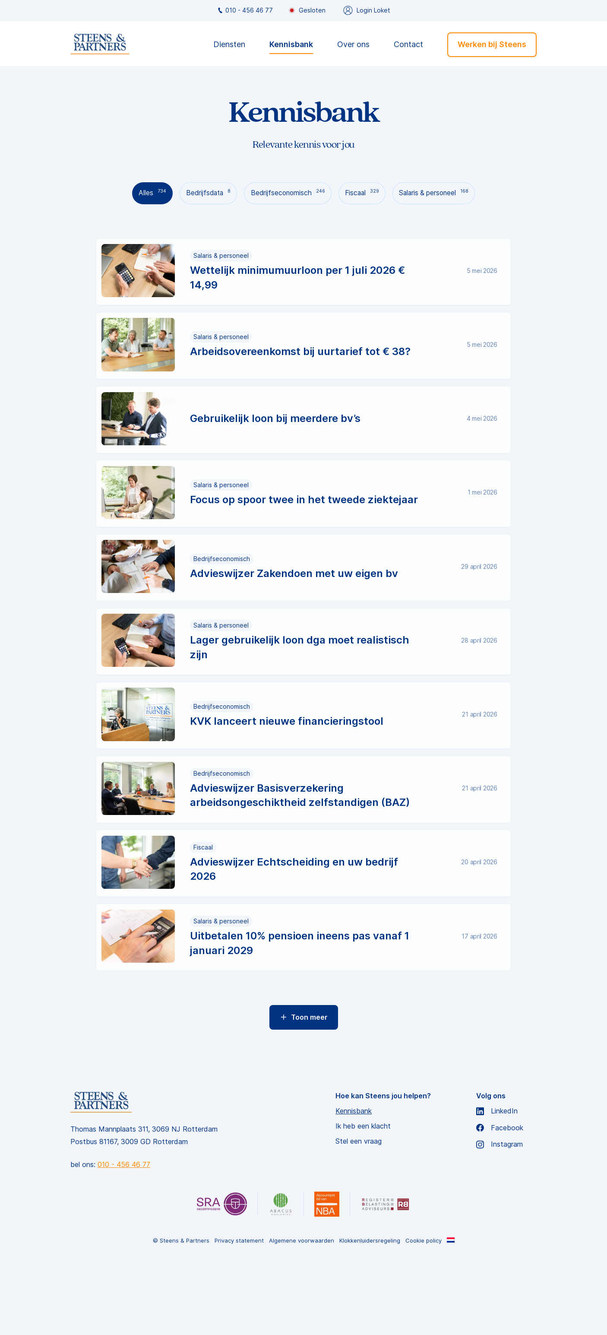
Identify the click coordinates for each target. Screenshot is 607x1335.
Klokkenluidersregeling (369, 1314)
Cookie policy (423, 1314)
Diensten (229, 44)
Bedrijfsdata (204, 192)
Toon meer (304, 1090)
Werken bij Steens (492, 44)
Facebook (499, 1201)
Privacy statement (239, 1314)
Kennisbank (291, 44)
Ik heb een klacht (363, 1199)
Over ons (353, 44)
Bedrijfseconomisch (287, 192)
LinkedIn (497, 1184)
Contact (408, 44)
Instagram (499, 1218)
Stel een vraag (358, 1215)
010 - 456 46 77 (245, 10)
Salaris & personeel (440, 192)
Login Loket (366, 10)
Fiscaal (364, 192)
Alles (145, 192)
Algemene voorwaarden (301, 1314)
